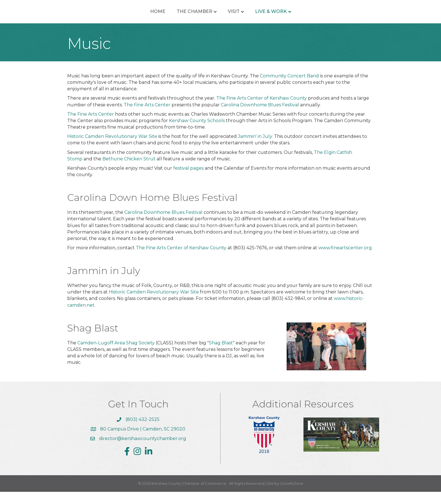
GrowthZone (291, 489)
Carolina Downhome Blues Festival (260, 111)
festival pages (188, 174)
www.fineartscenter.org (345, 254)
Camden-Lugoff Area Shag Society (116, 349)
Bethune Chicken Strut (128, 165)
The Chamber (154, 14)
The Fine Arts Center (148, 111)
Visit (274, 14)
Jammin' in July (255, 142)
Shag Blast (221, 349)
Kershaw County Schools (197, 126)
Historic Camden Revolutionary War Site (112, 142)
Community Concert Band (289, 82)
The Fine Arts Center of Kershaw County (261, 104)
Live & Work (312, 14)
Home (117, 14)
